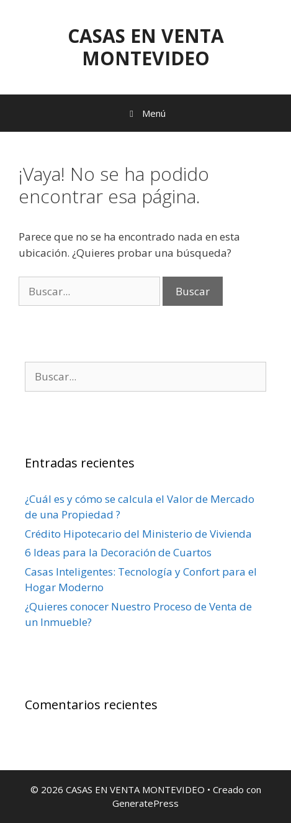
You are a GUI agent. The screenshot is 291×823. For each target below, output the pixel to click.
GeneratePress (145, 803)
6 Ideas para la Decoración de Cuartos (118, 552)
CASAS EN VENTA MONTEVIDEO (146, 47)
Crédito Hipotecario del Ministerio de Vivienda (138, 533)
